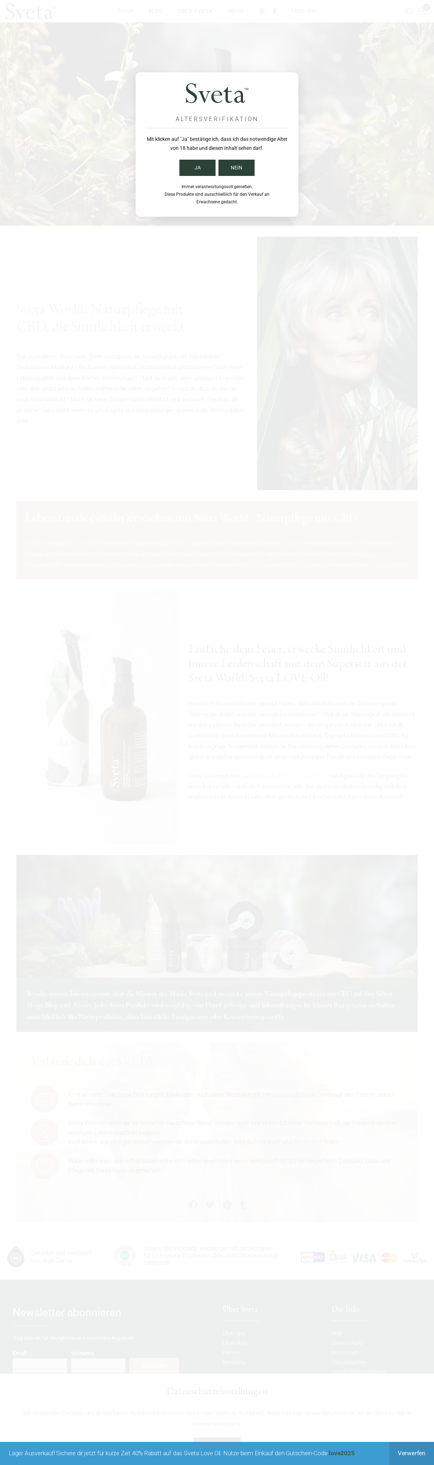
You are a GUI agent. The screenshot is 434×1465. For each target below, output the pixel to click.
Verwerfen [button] (411, 1453)
